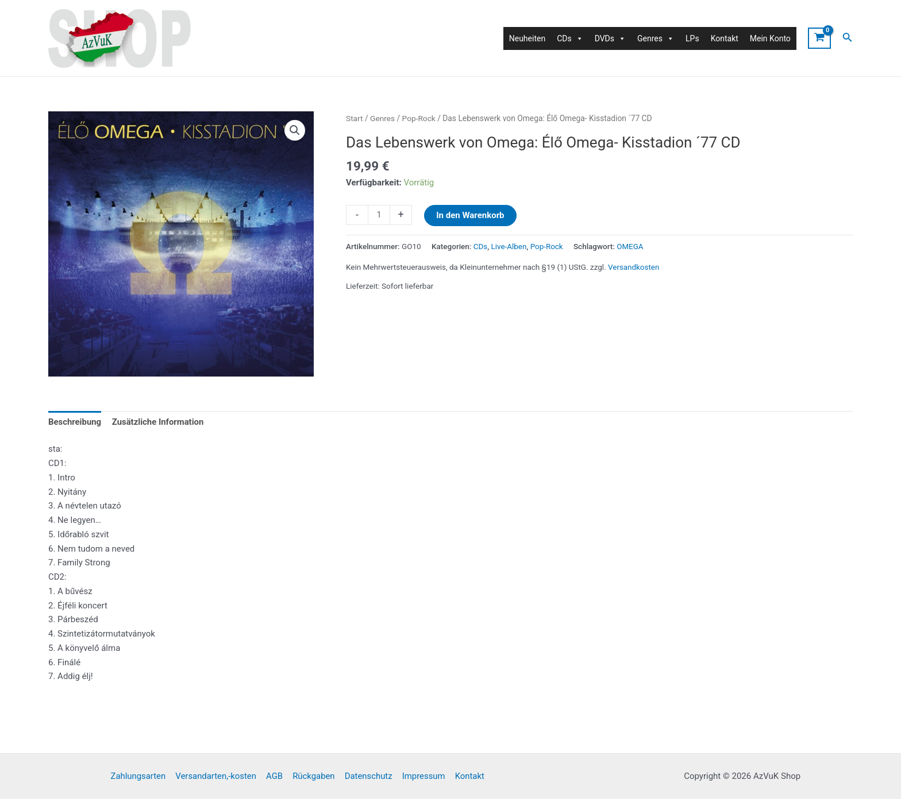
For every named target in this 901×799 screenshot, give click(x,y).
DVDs (610, 38)
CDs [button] (570, 38)
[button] (294, 130)
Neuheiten (527, 38)
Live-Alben (509, 246)
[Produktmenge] (379, 215)
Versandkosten (634, 266)
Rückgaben (313, 776)
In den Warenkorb (470, 215)
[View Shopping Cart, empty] (819, 38)
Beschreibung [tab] (75, 422)
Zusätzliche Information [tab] (159, 422)
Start (354, 118)
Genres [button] (655, 38)
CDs (480, 246)
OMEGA (630, 246)
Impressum (422, 776)
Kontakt (724, 38)
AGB (275, 776)
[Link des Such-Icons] (847, 38)
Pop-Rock (419, 118)
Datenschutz (368, 776)
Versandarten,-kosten (218, 776)
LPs (692, 38)
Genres (382, 118)
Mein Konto (770, 38)
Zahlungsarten (140, 776)
